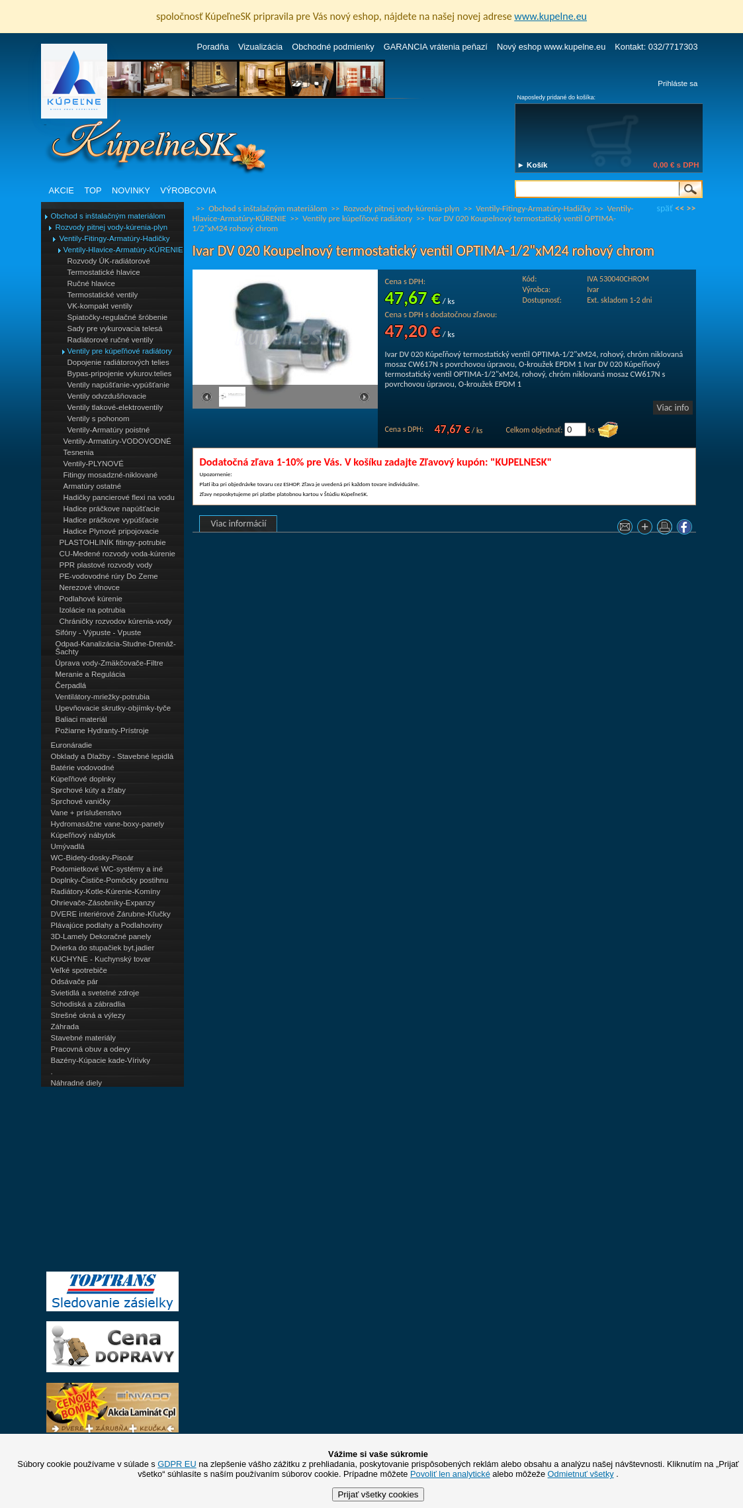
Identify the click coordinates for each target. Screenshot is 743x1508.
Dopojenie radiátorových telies (118, 362)
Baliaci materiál (81, 719)
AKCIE (61, 190)
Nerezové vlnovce (90, 587)
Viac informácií (239, 523)
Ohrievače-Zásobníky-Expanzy (103, 903)
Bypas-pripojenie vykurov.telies (119, 373)
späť (665, 208)
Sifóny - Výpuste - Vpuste (99, 632)
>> (691, 208)
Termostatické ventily (102, 295)
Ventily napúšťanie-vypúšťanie (118, 385)
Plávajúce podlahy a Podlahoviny (107, 925)
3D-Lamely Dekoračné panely (101, 936)
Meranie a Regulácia (91, 674)
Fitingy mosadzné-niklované (111, 475)
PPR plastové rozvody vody (106, 565)
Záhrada (65, 1026)
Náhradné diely (76, 1083)
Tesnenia (79, 452)
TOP (92, 190)
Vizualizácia (260, 47)
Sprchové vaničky (80, 801)
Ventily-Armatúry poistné (108, 430)
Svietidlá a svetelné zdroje (95, 993)
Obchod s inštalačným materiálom (108, 216)
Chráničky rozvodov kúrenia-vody (116, 621)
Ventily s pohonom (98, 419)
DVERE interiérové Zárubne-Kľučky (111, 914)
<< (679, 208)
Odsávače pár (75, 981)
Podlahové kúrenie (91, 599)
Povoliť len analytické (450, 1474)
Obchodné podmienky (333, 47)
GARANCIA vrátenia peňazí (436, 47)
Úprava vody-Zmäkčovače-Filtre (109, 663)
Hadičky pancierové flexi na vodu (119, 497)
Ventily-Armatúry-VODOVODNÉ (117, 441)
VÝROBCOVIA (188, 190)
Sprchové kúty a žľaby (88, 790)
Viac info (673, 407)
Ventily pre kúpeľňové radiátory (119, 351)
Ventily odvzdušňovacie (107, 396)
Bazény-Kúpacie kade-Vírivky (100, 1060)
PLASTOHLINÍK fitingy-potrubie (113, 542)
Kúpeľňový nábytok (83, 835)
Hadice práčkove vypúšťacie (111, 520)
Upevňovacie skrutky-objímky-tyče (113, 708)
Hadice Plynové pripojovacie (111, 531)
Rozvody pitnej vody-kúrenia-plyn (112, 227)
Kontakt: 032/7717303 (656, 47)
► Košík (532, 165)
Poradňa (213, 47)
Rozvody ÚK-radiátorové (108, 261)
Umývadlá (68, 846)
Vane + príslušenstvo (86, 813)
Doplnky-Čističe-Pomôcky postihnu (110, 880)
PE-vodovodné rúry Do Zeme (109, 576)
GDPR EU (176, 1464)
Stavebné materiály (83, 1038)
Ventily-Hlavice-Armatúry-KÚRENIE (123, 250)
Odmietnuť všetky (581, 1474)
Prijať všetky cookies (377, 1494)
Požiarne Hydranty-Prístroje (102, 730)
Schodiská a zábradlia (88, 1004)
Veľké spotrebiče (79, 970)
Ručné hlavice (91, 283)
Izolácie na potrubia (93, 610)
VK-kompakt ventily (100, 306)
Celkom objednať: (534, 429)
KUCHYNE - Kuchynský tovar (101, 959)
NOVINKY (131, 190)
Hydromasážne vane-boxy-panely (108, 824)
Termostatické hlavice (103, 272)
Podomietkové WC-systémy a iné (107, 869)
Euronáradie (72, 745)
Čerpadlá (71, 685)
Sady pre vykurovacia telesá (115, 328)
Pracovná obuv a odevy (90, 1049)
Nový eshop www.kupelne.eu (551, 47)
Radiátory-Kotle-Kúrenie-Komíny (106, 891)
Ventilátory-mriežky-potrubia (103, 697)
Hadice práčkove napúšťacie (112, 509)
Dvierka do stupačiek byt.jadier (103, 948)
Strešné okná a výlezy (88, 1015)
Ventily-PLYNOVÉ (94, 464)
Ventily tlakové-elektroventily (115, 407)
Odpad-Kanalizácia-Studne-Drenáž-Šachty (116, 648)
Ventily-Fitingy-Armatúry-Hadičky (115, 238)
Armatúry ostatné (93, 486)
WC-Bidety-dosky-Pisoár (92, 858)
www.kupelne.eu (550, 16)
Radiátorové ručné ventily (110, 340)
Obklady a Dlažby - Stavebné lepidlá (112, 756)
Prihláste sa (677, 83)
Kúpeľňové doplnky (83, 779)
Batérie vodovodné (82, 768)
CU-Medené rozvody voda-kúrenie (117, 554)
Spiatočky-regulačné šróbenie (117, 317)
